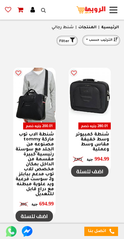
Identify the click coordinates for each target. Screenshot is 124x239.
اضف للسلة (89, 171)
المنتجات (87, 28)
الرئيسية (110, 28)
